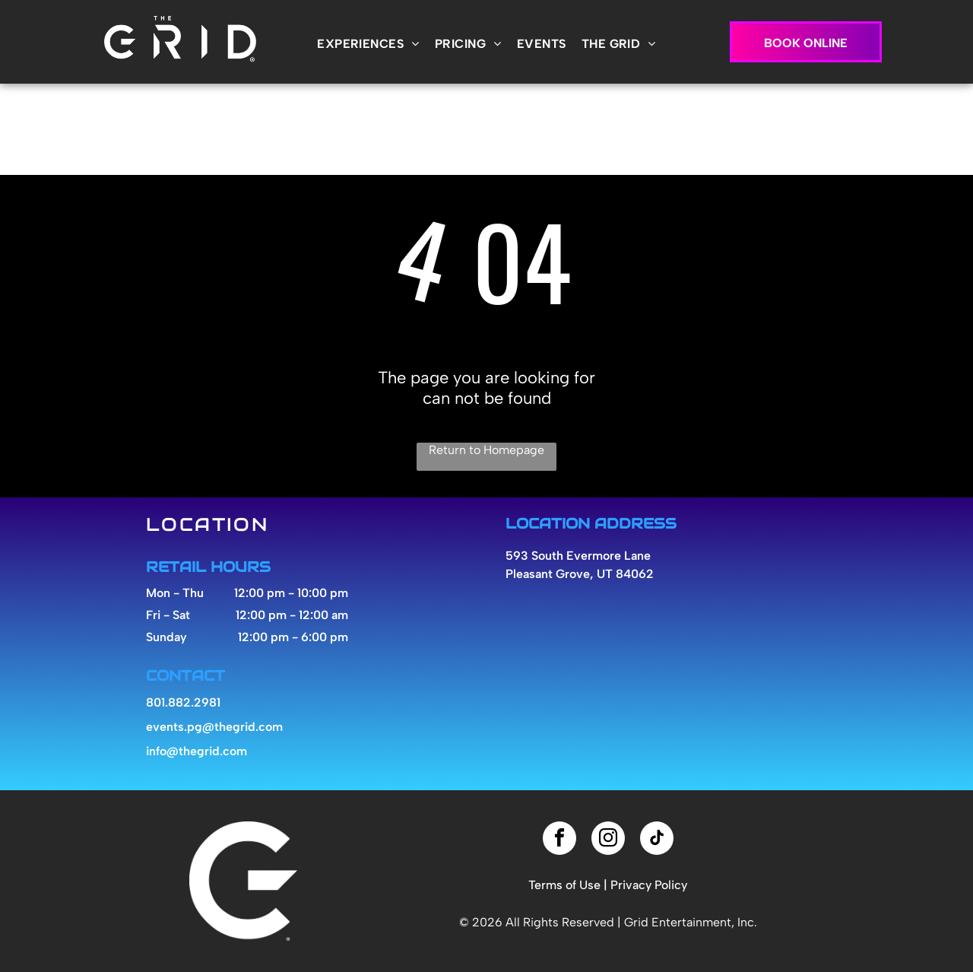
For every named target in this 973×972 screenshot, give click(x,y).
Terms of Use (564, 885)
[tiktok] (656, 840)
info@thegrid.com (196, 751)
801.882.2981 (183, 702)
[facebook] (559, 840)
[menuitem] (368, 44)
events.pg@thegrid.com (214, 726)
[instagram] (608, 840)
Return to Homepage (486, 450)
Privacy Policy (648, 885)
